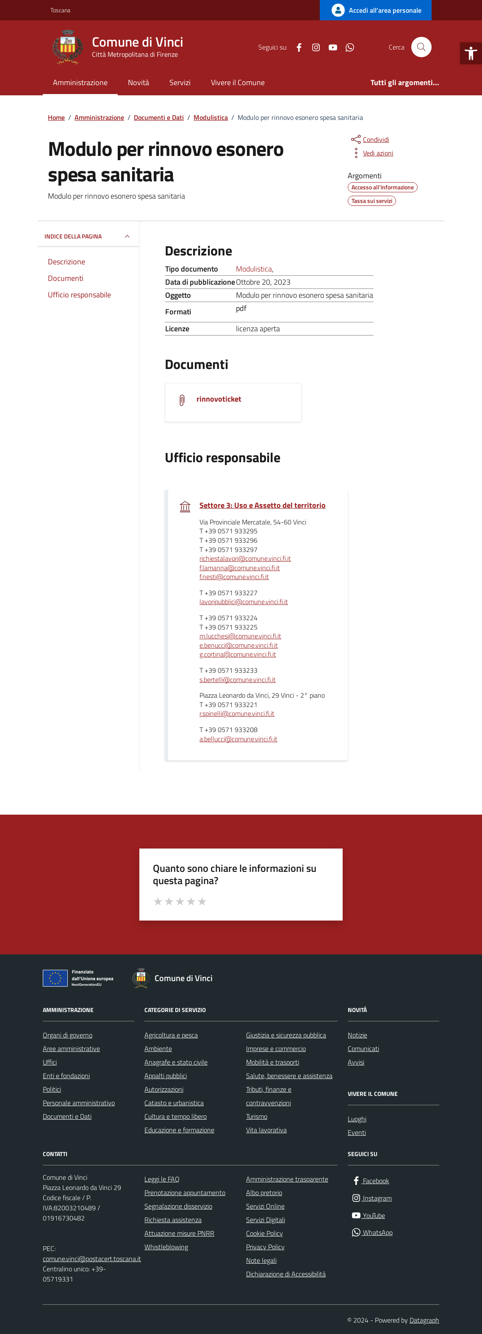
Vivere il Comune (238, 82)
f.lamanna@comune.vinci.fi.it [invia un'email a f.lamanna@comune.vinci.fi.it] (239, 568)
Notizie (357, 1035)
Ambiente (158, 1048)
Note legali (261, 1260)
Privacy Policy (265, 1247)
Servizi (180, 82)
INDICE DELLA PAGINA (88, 236)
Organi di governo (67, 1035)
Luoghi (357, 1119)
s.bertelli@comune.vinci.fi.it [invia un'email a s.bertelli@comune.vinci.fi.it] (237, 680)
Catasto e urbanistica (174, 1103)
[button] (471, 53)
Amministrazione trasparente (287, 1179)
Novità (138, 82)
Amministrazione (80, 82)
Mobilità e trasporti (272, 1062)
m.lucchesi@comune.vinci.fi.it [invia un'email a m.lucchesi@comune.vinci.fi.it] (240, 636)
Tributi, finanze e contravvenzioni (268, 1096)
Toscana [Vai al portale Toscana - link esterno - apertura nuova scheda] (60, 10)
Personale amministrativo (79, 1103)
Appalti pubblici (165, 1076)
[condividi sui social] (369, 139)
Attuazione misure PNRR (179, 1233)
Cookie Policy (264, 1233)
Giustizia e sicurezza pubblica (286, 1035)
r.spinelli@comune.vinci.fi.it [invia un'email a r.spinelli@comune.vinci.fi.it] (236, 713)
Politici (52, 1089)
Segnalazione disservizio (178, 1206)
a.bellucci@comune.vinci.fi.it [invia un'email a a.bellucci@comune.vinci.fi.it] (238, 739)
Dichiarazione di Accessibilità (286, 1274)
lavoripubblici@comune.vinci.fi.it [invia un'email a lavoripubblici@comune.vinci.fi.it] (243, 602)
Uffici (50, 1062)
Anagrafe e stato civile (176, 1062)
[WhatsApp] (346, 47)
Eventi (357, 1132)
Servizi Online (265, 1206)
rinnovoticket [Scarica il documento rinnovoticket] (219, 399)
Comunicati (363, 1048)
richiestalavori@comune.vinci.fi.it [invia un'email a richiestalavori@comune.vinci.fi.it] (245, 558)
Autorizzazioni (163, 1089)
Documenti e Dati (67, 1116)
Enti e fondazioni (66, 1076)
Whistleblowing (166, 1247)
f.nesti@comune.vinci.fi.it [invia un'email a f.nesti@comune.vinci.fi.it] (234, 577)
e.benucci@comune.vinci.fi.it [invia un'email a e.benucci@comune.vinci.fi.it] (238, 645)
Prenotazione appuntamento (184, 1192)
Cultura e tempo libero (175, 1116)
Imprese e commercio (276, 1048)
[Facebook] (295, 47)
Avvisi (356, 1062)
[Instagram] (312, 47)
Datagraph (424, 1320)
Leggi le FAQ (162, 1179)
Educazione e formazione (179, 1130)
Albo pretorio (264, 1192)
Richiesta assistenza (173, 1220)
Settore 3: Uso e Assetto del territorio (262, 505)
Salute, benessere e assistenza (289, 1076)
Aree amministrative (71, 1048)
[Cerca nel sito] (421, 47)
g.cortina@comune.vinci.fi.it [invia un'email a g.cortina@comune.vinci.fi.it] (237, 654)
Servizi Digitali (265, 1220)
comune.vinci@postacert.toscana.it (92, 1259)
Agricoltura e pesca (171, 1035)
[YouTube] (329, 47)
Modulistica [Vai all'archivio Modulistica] (254, 269)
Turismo (256, 1116)
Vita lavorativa (266, 1130)
